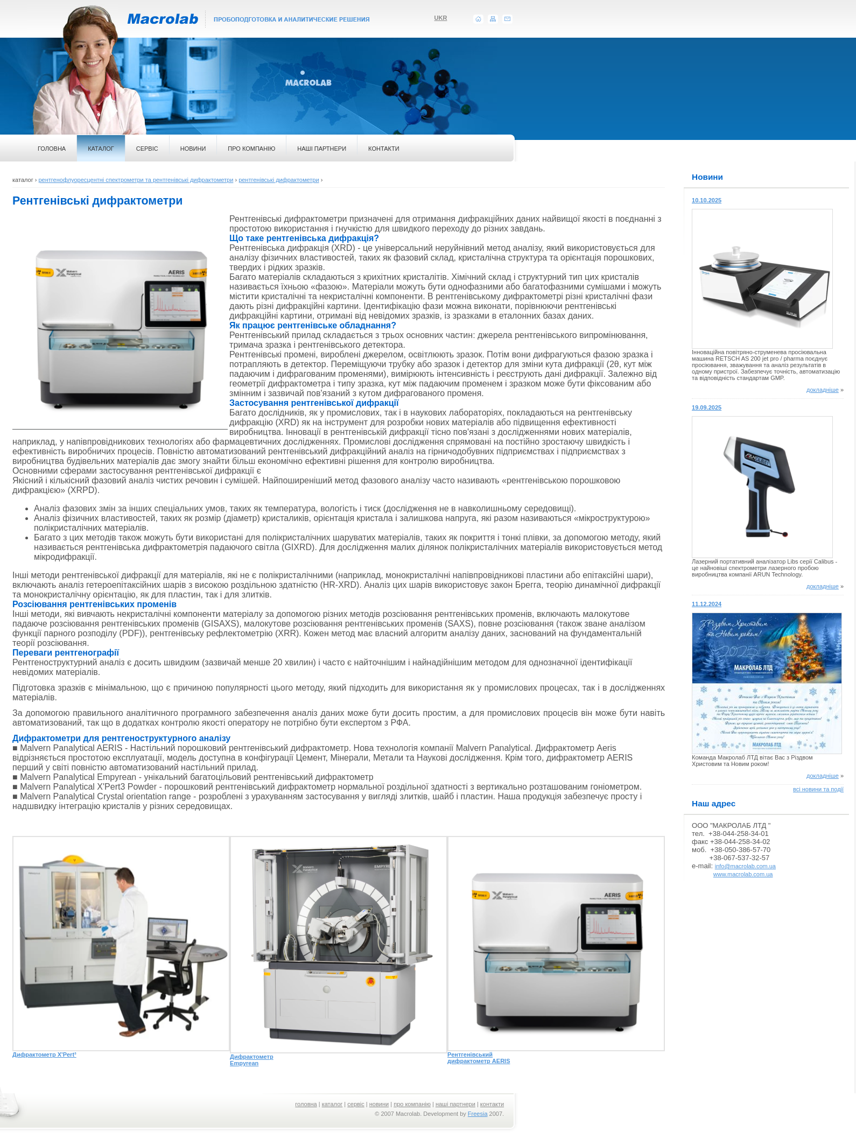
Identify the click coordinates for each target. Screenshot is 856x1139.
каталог (332, 1104)
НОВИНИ (193, 148)
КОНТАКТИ (383, 148)
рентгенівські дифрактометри (278, 180)
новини (379, 1104)
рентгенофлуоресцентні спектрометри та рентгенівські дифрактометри (135, 180)
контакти (492, 1104)
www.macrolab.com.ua (743, 874)
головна (306, 1104)
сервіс (355, 1104)
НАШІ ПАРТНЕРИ (321, 148)
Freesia (478, 1113)
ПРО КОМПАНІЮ (251, 148)
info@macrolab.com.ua (745, 866)
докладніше (822, 389)
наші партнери (455, 1104)
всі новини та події (818, 789)
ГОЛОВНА (52, 148)
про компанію (412, 1104)
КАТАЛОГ (101, 148)
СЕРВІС (147, 148)
